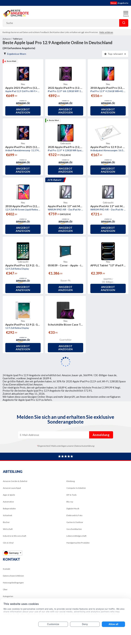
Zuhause (7, 38)
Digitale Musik (72, 508)
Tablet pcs (17, 38)
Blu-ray (69, 501)
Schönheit (7, 515)
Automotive (8, 501)
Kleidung (70, 481)
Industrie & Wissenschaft (14, 536)
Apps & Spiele (9, 495)
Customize (53, 624)
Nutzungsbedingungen (13, 582)
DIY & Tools (71, 495)
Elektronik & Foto (74, 515)
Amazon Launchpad (12, 488)
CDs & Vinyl (8, 542)
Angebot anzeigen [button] (23, 111)
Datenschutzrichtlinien (13, 575)
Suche (123, 23)
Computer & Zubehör (76, 488)
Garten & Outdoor (74, 522)
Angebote (119, 3)
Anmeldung (101, 435)
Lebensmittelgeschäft (76, 536)
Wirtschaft (8, 529)
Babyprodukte (9, 508)
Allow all (113, 624)
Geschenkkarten (74, 529)
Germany (11, 553)
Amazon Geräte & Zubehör (15, 481)
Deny (85, 624)
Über (5, 589)
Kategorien (8, 596)
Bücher (6, 522)
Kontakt (6, 569)
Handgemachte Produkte (77, 542)
